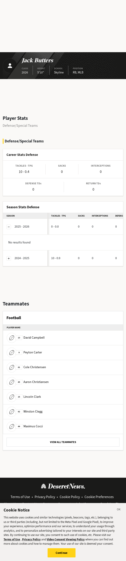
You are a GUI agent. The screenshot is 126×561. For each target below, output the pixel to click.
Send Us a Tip (110, 504)
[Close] (119, 513)
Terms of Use (20, 496)
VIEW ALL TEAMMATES (63, 442)
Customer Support (57, 504)
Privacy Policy (45, 496)
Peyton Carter (24, 352)
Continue (61, 555)
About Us (10, 504)
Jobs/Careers (85, 504)
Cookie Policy (70, 496)
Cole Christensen (26, 367)
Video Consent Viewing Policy (66, 542)
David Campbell (26, 337)
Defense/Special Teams (20, 125)
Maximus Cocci (25, 426)
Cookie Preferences (99, 496)
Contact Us (30, 504)
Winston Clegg (24, 411)
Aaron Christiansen (28, 382)
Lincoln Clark (24, 397)
